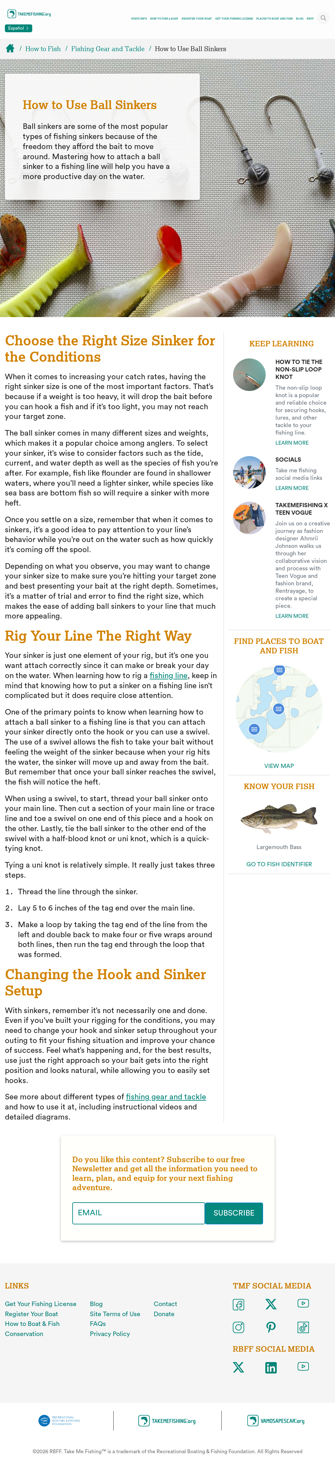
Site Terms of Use (115, 1314)
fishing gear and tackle (166, 1097)
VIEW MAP (279, 766)
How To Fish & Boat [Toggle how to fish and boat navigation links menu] (164, 18)
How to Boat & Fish (32, 1324)
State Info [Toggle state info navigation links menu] (139, 18)
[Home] (13, 49)
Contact (165, 1304)
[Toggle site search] (323, 17)
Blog (299, 18)
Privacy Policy (110, 1334)
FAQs (98, 1324)
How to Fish (43, 49)
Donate (164, 1314)
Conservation (24, 1334)
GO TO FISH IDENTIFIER (279, 864)
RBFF (310, 18)
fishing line (169, 676)
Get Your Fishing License (234, 18)
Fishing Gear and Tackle (108, 49)
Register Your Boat (197, 18)
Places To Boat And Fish (274, 18)
